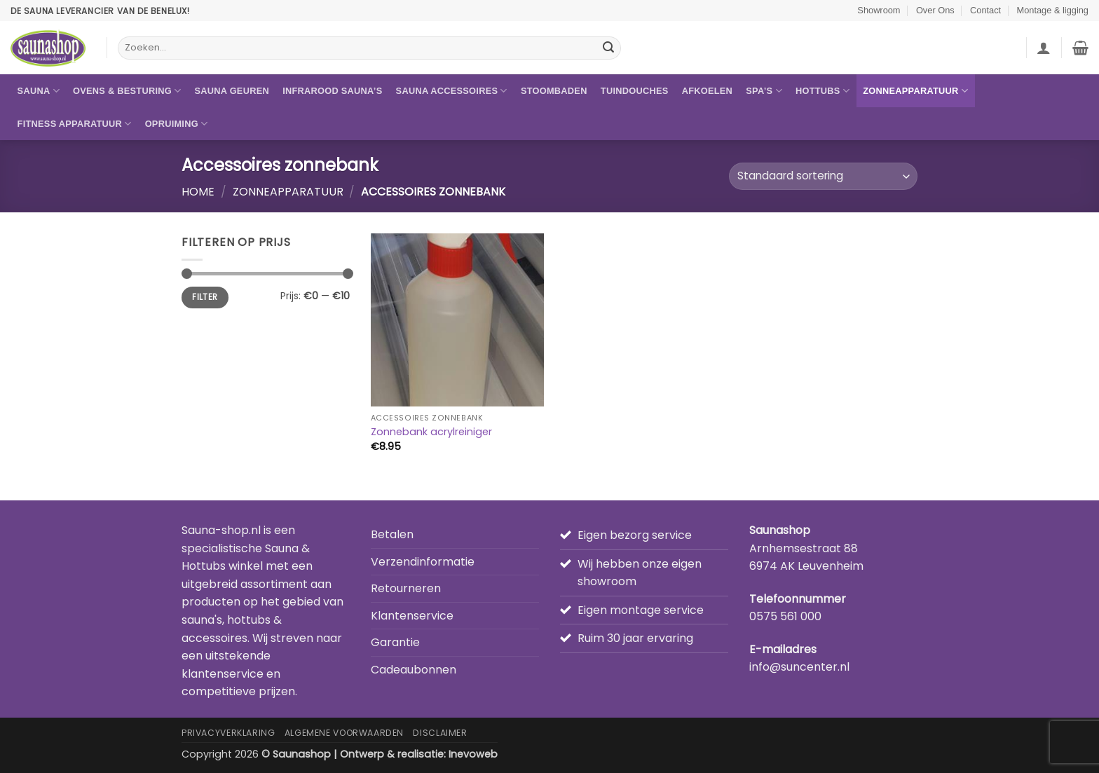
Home (198, 192)
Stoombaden (554, 90)
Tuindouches (635, 90)
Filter (204, 297)
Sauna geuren (232, 90)
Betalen (392, 534)
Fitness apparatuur (75, 123)
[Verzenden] (608, 48)
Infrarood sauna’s (332, 90)
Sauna (39, 90)
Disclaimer (440, 733)
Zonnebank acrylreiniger (431, 432)
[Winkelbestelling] (823, 176)
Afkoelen (707, 90)
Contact (985, 10)
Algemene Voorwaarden (344, 733)
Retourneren (406, 588)
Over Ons (935, 10)
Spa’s (763, 90)
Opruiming (176, 123)
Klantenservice (412, 616)
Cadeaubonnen (413, 670)
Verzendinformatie (423, 562)
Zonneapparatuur (915, 90)
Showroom (878, 10)
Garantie (395, 642)
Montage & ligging (1052, 10)
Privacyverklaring (228, 733)
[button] (1044, 47)
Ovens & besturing (127, 90)
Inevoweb (473, 754)
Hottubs (822, 90)
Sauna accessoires (451, 90)
